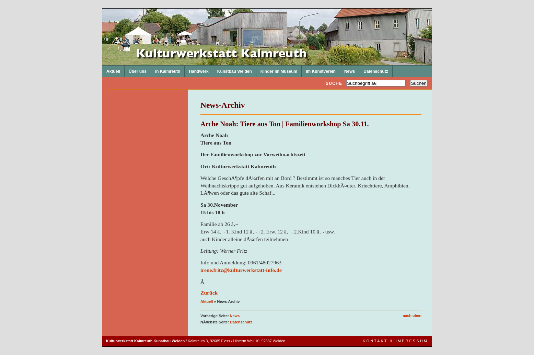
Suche (334, 83)
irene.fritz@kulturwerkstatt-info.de (241, 270)
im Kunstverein (319, 70)
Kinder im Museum (276, 70)
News (347, 70)
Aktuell (111, 70)
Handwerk (196, 70)
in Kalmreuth (165, 70)
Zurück (209, 293)
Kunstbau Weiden (232, 70)
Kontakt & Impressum (395, 341)
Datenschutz (373, 70)
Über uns (136, 70)
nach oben (412, 315)
